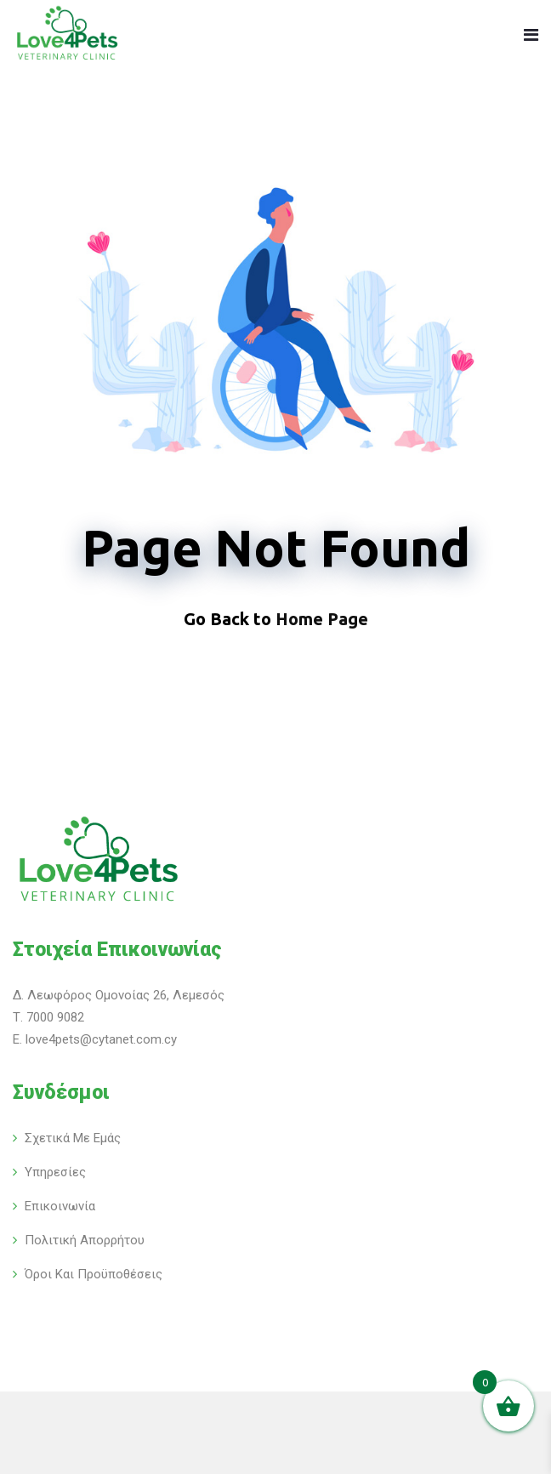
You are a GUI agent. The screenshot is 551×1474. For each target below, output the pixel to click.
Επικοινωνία (60, 1206)
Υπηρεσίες (55, 1172)
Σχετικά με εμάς (73, 1138)
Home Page (322, 619)
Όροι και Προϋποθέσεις (93, 1274)
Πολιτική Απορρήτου (85, 1240)
